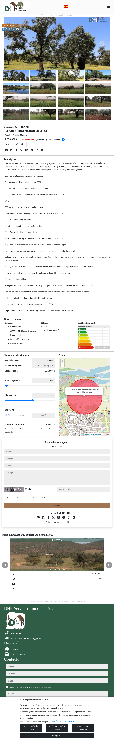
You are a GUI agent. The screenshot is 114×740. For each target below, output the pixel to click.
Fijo (9, 415)
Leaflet (87, 434)
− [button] (62, 365)
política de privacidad (38, 497)
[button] (5, 565)
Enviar (57, 506)
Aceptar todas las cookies (31, 727)
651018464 (57, 446)
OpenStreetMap (96, 434)
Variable (22, 415)
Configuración (57, 735)
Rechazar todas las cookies (57, 727)
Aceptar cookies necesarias (83, 727)
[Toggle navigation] (108, 6)
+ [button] (62, 361)
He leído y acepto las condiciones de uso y (26, 497)
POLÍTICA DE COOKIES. (63, 722)
